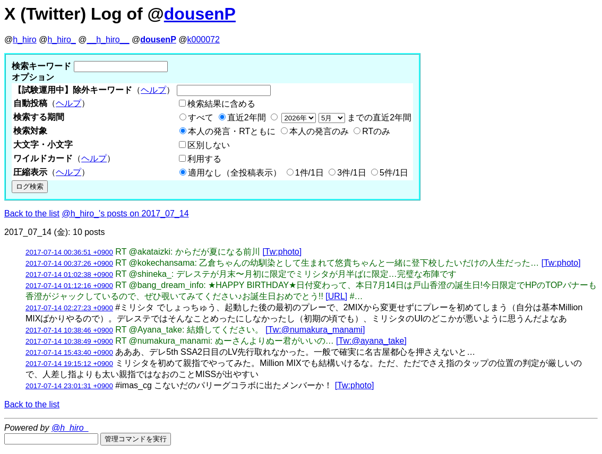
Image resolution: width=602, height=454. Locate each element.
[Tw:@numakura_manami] (315, 329)
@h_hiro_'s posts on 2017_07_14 (125, 213)
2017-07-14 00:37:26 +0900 (69, 263)
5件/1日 (394, 172)
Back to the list (31, 213)
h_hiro (24, 39)
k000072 (203, 39)
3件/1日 (351, 172)
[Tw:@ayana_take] (371, 340)
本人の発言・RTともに (232, 131)
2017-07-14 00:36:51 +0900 (69, 252)
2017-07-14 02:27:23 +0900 (69, 308)
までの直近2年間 (345, 117)
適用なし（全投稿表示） (234, 172)
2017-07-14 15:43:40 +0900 (69, 352)
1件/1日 (309, 172)
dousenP (200, 13)
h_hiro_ (61, 39)
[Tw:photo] (282, 251)
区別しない (208, 145)
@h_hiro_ (70, 427)
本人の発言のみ (319, 131)
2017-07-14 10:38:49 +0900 (69, 341)
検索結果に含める (221, 103)
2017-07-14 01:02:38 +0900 (69, 274)
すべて (200, 117)
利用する (204, 158)
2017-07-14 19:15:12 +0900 (69, 364)
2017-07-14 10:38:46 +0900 (69, 330)
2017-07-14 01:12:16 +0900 (69, 286)
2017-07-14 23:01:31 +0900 (69, 386)
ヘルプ (153, 89)
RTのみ (376, 131)
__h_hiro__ (108, 39)
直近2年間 (246, 117)
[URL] (336, 296)
